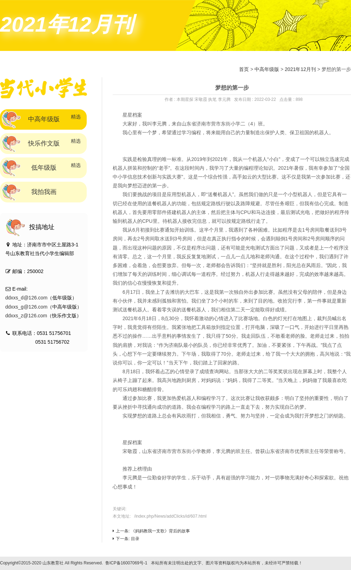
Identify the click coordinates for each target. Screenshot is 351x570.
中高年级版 (266, 69)
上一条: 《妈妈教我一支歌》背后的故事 (151, 531)
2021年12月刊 (300, 69)
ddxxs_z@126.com (26, 315)
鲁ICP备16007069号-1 (126, 563)
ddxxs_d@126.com (26, 297)
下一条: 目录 (126, 538)
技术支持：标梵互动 (325, 563)
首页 (244, 69)
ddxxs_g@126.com (26, 307)
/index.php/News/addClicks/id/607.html (170, 516)
